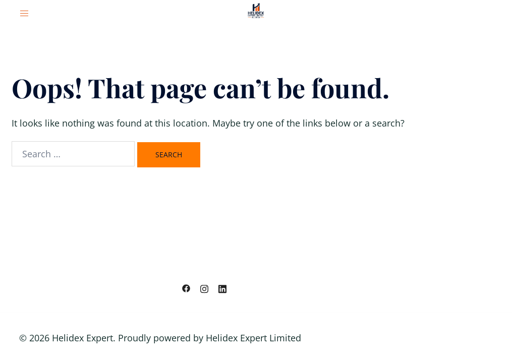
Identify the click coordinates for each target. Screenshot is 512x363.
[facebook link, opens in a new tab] (186, 287)
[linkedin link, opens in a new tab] (222, 287)
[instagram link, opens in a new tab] (204, 287)
